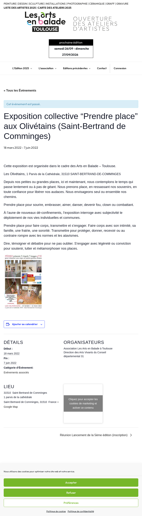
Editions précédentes (77, 68)
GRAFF (110, 3)
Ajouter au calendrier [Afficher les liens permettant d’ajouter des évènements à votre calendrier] (25, 324)
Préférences (71, 503)
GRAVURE (122, 3)
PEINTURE (10, 3)
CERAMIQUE (96, 3)
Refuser (71, 492)
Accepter (71, 482)
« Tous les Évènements (20, 90)
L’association (48, 68)
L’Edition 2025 (22, 68)
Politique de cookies (56, 511)
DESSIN (22, 3)
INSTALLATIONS (55, 3)
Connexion (120, 68)
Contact (101, 68)
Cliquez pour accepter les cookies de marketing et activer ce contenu (83, 403)
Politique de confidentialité (81, 511)
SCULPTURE (36, 3)
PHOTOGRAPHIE (77, 3)
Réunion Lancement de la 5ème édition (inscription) (94, 435)
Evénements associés (16, 372)
